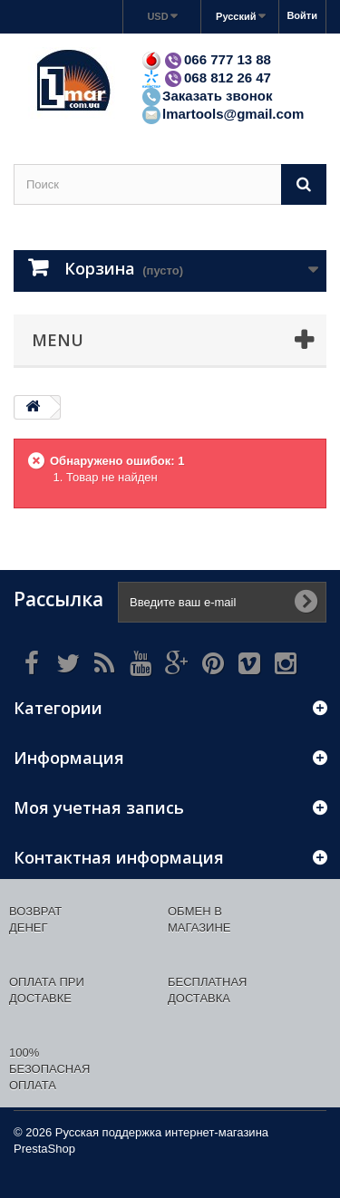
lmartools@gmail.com (222, 113)
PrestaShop (44, 1148)
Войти (302, 15)
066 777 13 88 (206, 59)
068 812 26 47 (206, 77)
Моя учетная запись (99, 807)
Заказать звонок (206, 95)
